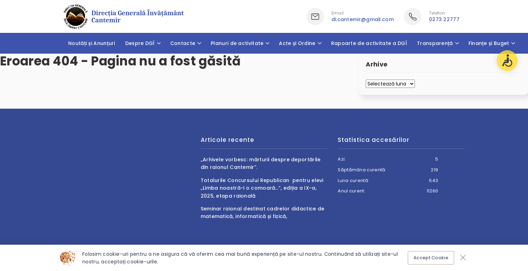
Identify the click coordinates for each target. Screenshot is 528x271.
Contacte (182, 43)
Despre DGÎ (140, 43)
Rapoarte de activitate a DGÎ (369, 43)
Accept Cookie (430, 257)
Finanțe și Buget (488, 43)
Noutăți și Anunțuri (91, 43)
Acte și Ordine (297, 43)
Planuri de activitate (237, 43)
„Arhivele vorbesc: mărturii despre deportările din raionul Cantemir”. (261, 163)
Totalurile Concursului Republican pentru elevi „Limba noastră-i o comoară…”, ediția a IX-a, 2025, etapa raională (262, 188)
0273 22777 (444, 19)
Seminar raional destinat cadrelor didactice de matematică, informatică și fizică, (263, 212)
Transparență (435, 43)
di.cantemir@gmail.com (362, 19)
